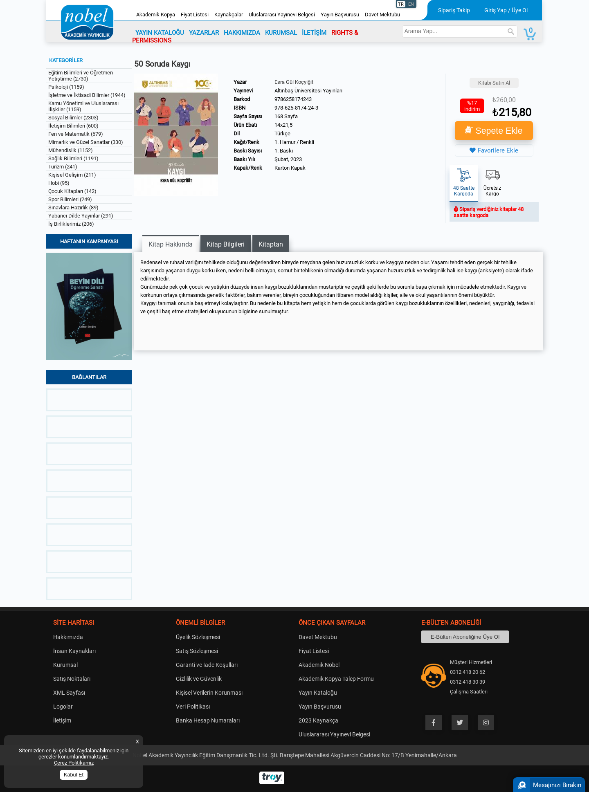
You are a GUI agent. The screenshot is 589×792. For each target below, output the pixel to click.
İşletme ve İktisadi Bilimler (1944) (87, 95)
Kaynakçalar (228, 14)
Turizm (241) (62, 167)
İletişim (62, 720)
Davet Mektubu (382, 14)
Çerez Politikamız (74, 763)
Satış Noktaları (71, 678)
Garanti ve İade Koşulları (207, 665)
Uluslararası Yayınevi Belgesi (282, 14)
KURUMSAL (281, 32)
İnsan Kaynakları (74, 651)
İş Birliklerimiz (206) (71, 224)
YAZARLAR (204, 32)
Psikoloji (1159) (66, 87)
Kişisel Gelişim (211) (72, 175)
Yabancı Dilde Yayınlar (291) (80, 216)
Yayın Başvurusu (340, 14)
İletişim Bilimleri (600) (73, 126)
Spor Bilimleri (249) (70, 199)
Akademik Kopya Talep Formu (336, 678)
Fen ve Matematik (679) (75, 134)
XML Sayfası (69, 692)
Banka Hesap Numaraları (208, 720)
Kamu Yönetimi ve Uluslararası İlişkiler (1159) (83, 106)
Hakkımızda (68, 637)
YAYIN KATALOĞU (159, 32)
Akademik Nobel (319, 665)
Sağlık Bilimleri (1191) (73, 158)
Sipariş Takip (454, 10)
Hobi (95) (59, 183)
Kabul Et (73, 775)
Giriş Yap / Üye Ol (506, 10)
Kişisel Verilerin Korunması (209, 692)
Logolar (63, 706)
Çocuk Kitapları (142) (72, 191)
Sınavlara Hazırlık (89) (73, 207)
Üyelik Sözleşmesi (198, 637)
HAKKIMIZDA (242, 32)
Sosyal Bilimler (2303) (73, 117)
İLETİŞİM (314, 32)
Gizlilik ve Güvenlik (199, 678)
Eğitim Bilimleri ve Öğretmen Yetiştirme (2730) (80, 76)
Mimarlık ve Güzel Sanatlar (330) (85, 142)
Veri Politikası (193, 706)
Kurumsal (65, 665)
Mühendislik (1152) (70, 150)
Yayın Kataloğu (318, 692)
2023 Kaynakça (318, 720)
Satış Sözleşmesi (197, 651)
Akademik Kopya (155, 14)
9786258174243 (293, 99)
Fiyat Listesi (195, 14)
